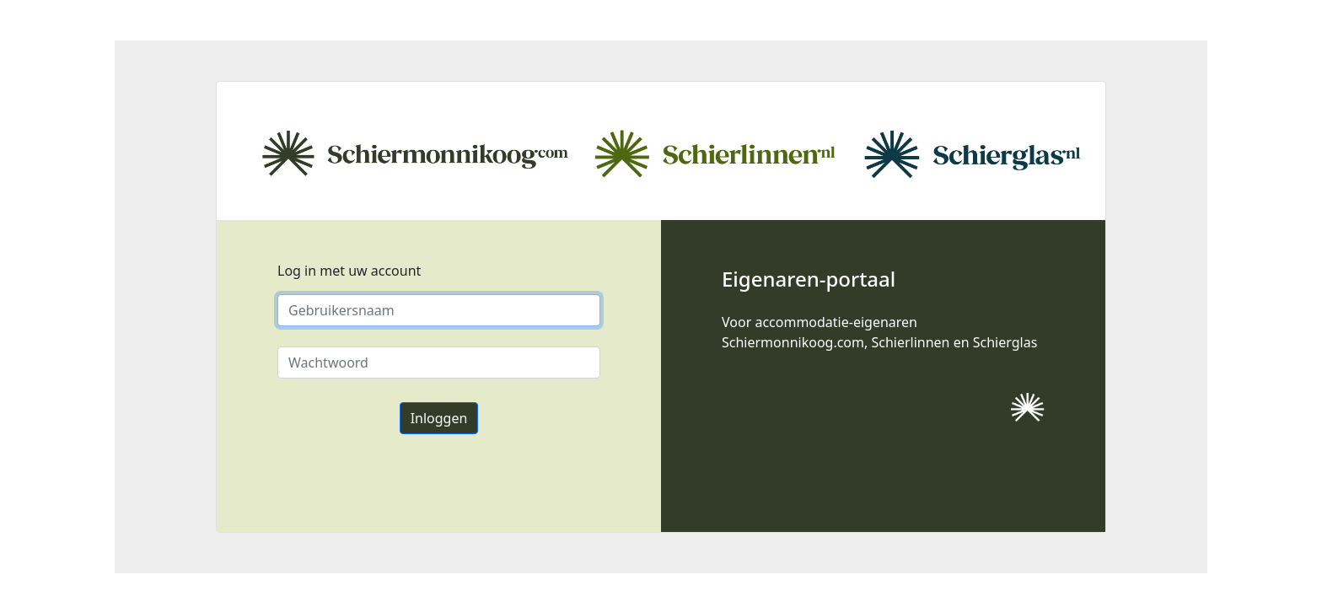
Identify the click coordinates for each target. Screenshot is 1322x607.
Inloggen (439, 418)
